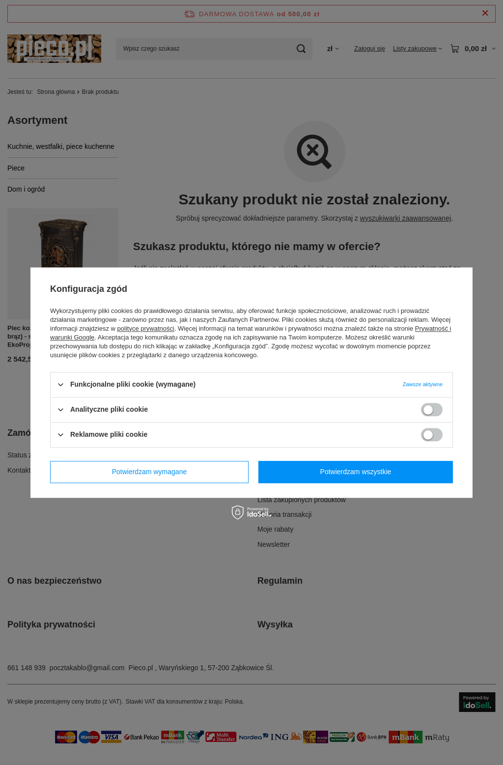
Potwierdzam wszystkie (355, 472)
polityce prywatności (145, 328)
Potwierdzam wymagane (149, 472)
